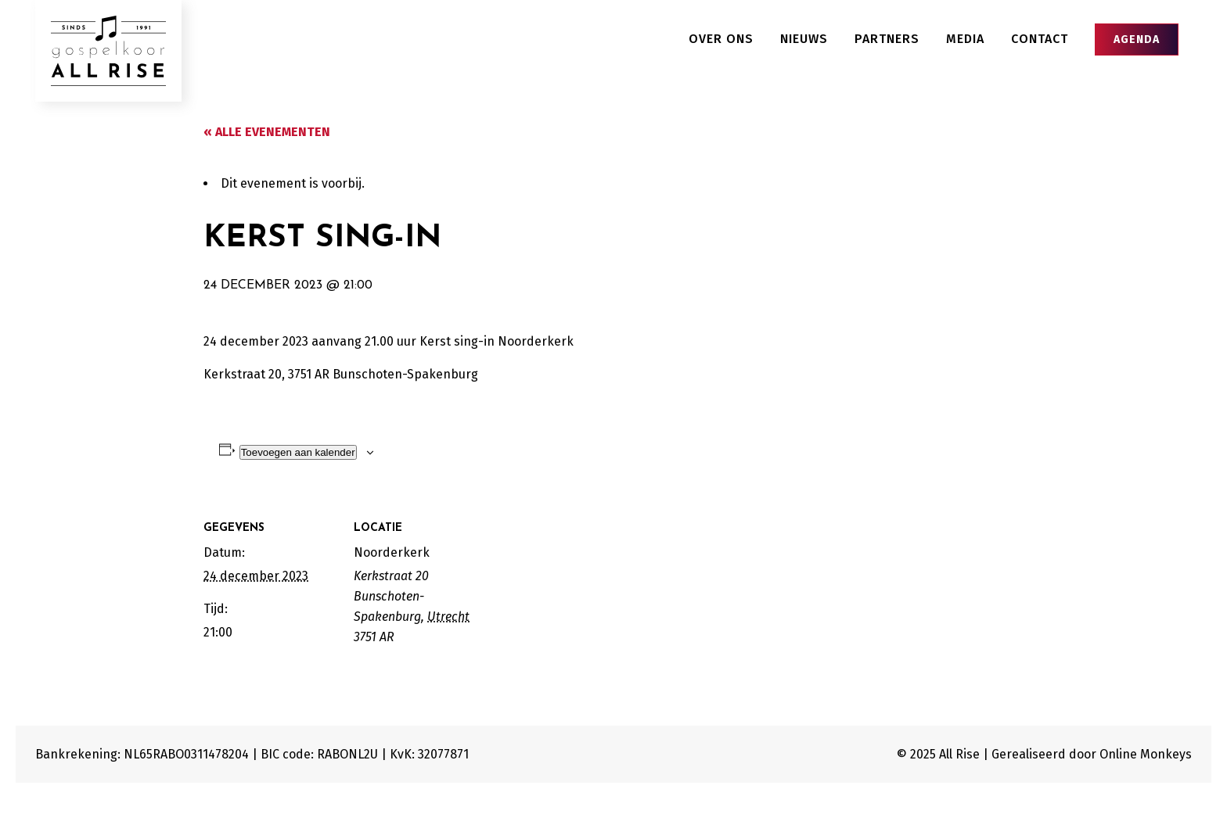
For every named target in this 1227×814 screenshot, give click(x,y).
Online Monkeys (1145, 754)
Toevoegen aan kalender (298, 452)
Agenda (1137, 39)
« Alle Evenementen (266, 131)
